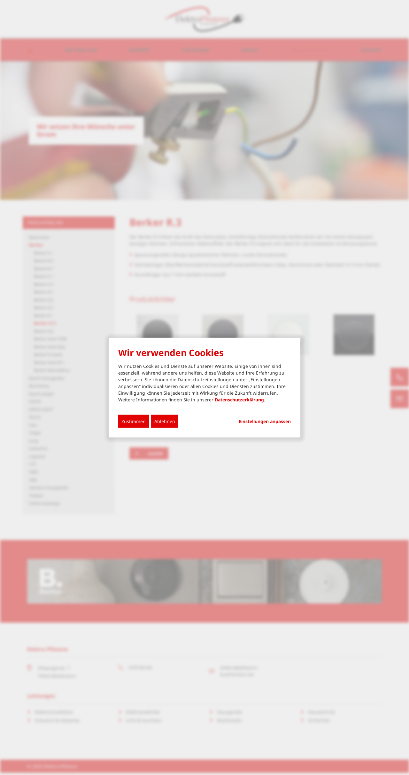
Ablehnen (164, 421)
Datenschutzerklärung (239, 400)
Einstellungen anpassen (265, 421)
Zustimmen (133, 421)
